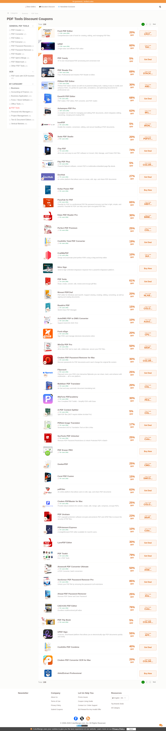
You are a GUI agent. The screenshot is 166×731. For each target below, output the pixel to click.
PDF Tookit (63, 554)
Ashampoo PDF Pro (67, 108)
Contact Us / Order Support (87, 705)
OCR (22, 71)
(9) (25, 62)
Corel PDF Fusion (66, 476)
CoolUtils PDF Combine (68, 647)
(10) (24, 42)
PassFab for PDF (65, 200)
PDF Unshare (64, 514)
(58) (30, 116)
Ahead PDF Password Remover (72, 594)
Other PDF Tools (19, 66)
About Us (54, 697)
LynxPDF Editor (65, 543)
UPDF (60, 44)
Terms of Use (55, 701)
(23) (28, 58)
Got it (131, 729)
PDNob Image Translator (69, 423)
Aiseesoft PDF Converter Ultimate (73, 567)
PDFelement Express (67, 527)
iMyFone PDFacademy (68, 397)
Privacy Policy (118, 729)
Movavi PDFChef (65, 292)
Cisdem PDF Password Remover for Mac (76, 358)
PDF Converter (18, 34)
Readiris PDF (64, 305)
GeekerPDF (63, 464)
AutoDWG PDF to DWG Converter (73, 318)
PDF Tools (34, 13)
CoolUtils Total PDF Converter (71, 241)
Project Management (21, 116)
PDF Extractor (18, 42)
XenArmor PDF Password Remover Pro (76, 580)
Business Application (21, 96)
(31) (22, 38)
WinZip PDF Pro (65, 345)
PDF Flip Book (64, 620)
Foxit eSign (63, 331)
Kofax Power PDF (66, 189)
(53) (31, 100)
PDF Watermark (18, 62)
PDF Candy (63, 58)
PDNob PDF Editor (66, 81)
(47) (25, 34)
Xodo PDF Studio (65, 137)
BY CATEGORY (22, 84)
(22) (12, 78)
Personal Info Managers (22, 112)
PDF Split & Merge (20, 58)
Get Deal (148, 59)
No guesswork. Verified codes (82, 1)
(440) (30, 96)
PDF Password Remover (22, 50)
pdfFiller (61, 489)
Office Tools (17, 104)
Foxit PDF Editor (65, 31)
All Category (115, 708)
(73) (22, 104)
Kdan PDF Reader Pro (68, 215)
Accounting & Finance (22, 92)
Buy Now (148, 190)
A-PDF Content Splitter (68, 410)
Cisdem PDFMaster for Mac (70, 501)
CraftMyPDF (63, 253)
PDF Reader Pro (65, 70)
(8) (32, 50)
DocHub (61, 175)
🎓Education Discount (47, 7)
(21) (23, 30)
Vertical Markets (19, 124)
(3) (33, 46)
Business (25, 13)
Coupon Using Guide (85, 701)
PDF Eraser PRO (65, 450)
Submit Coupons (57, 709)
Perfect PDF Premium (67, 228)
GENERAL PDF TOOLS (22, 26)
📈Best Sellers (30, 7)
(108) (31, 92)
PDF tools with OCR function (22, 77)
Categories (14, 13)
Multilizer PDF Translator (69, 384)
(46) (26, 124)
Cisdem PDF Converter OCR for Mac (74, 660)
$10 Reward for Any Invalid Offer (89, 709)
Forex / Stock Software (22, 100)
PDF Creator (17, 30)
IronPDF (61, 122)
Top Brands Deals (117, 704)
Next (154, 24)
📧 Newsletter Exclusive (66, 7)
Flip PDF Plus (64, 162)
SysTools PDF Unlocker (68, 436)
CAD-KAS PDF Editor (67, 606)
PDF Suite (62, 279)
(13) (33, 120)
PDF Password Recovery (22, 46)
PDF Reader (17, 54)
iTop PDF (62, 149)
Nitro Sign (62, 267)
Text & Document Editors (22, 120)
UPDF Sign (63, 632)
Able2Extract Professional (70, 673)
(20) (26, 66)
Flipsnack (62, 370)
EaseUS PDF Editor (66, 96)
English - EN (117, 698)
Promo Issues (83, 697)
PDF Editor (17, 38)
